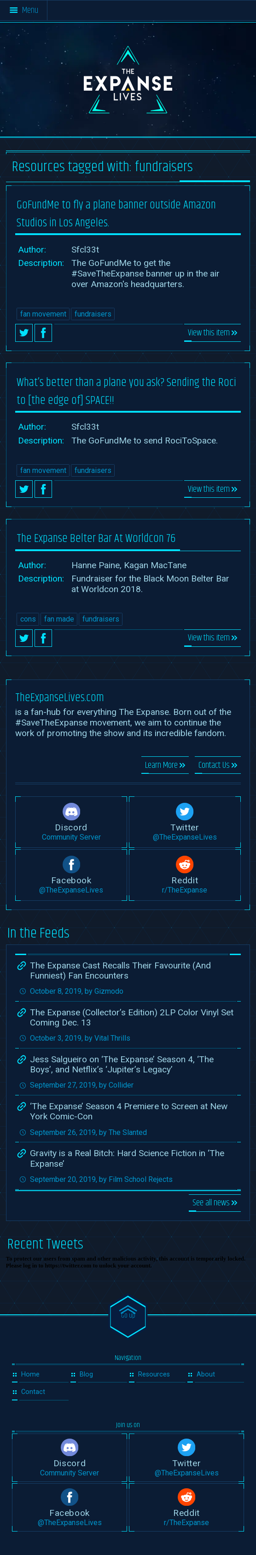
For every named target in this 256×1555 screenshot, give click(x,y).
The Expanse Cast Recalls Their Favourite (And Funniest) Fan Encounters (120, 970)
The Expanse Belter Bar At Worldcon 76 (96, 538)
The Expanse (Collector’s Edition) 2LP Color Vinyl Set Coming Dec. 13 (131, 1017)
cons (28, 619)
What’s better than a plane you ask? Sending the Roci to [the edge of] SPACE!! (126, 391)
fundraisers (93, 314)
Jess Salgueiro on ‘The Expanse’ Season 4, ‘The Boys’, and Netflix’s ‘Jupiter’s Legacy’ (122, 1064)
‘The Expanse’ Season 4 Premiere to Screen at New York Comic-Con (128, 1111)
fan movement (43, 314)
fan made (59, 619)
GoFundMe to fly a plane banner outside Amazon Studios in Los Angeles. (116, 214)
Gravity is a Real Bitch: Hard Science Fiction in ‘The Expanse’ (127, 1158)
